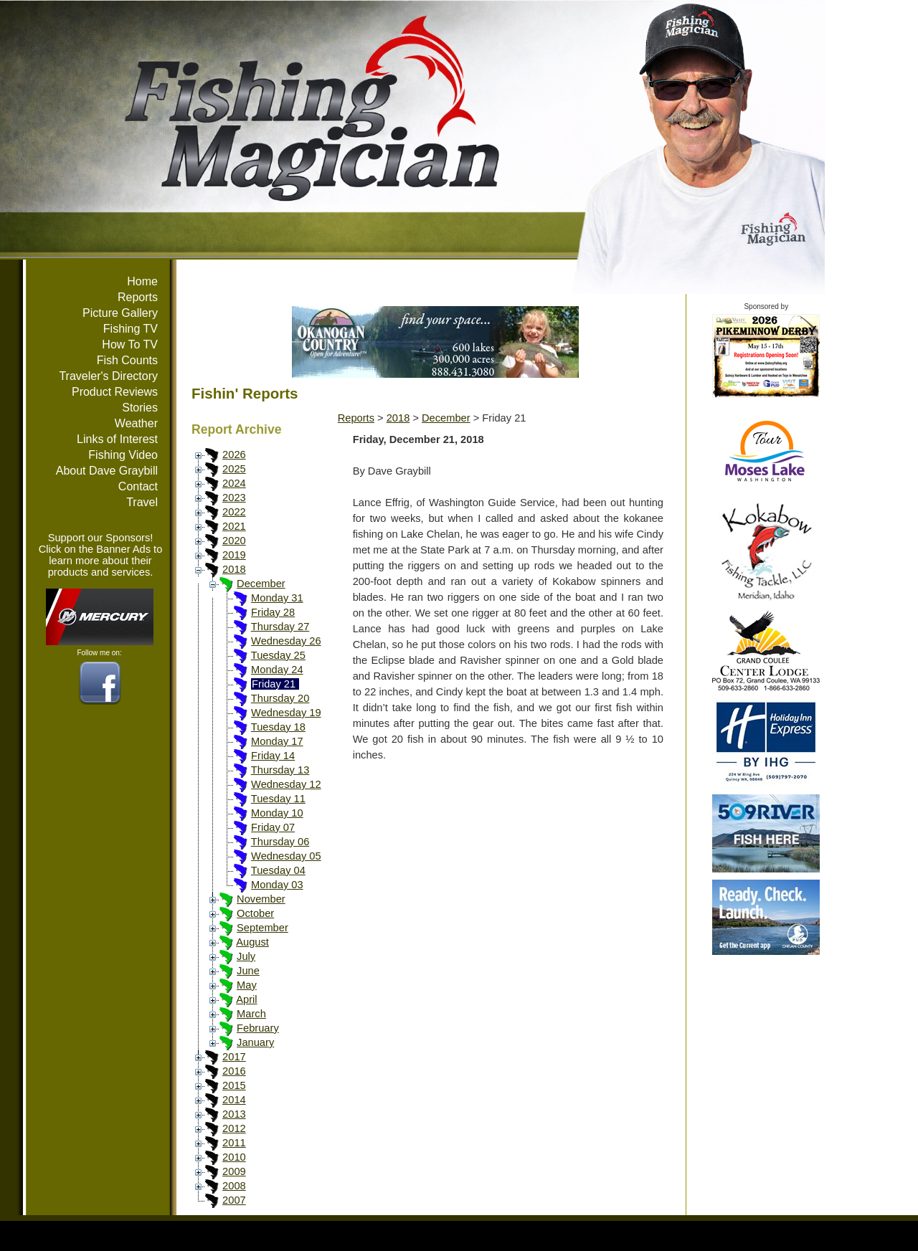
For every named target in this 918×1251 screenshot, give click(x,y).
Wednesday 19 (286, 712)
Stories (140, 407)
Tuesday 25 (278, 655)
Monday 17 (277, 741)
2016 (234, 1071)
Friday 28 (273, 612)
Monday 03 (277, 884)
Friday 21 (273, 684)
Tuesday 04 (278, 870)
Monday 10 (277, 813)
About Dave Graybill (107, 471)
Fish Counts (127, 360)
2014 (234, 1099)
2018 (234, 569)
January (255, 1042)
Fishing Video (123, 455)
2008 (234, 1185)
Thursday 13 (280, 770)
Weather (136, 423)
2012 (234, 1128)
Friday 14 (273, 755)
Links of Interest (117, 439)
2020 (234, 540)
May (247, 985)
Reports (138, 297)
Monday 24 (277, 669)
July (246, 956)
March (251, 1013)
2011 (234, 1142)
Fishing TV (130, 329)
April (246, 999)
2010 (234, 1157)
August (252, 942)
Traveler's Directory (108, 376)
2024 (234, 483)
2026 (234, 454)
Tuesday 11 (278, 798)
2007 (234, 1200)
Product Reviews (115, 392)
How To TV (130, 344)
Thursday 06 (280, 841)
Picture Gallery (120, 313)
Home (142, 281)
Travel (142, 502)
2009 (234, 1171)
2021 (234, 526)
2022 (234, 512)
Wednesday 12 (286, 784)
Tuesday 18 (278, 727)
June (248, 970)
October (255, 913)
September (262, 927)
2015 (234, 1085)
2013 (234, 1114)
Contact (138, 486)
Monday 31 (277, 598)
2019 (234, 555)
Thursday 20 (280, 698)
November (261, 899)
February (258, 1028)
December (261, 583)
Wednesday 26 (286, 641)
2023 (234, 497)
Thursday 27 (280, 626)
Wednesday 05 (286, 856)
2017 (234, 1056)
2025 (234, 469)
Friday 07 (273, 827)
